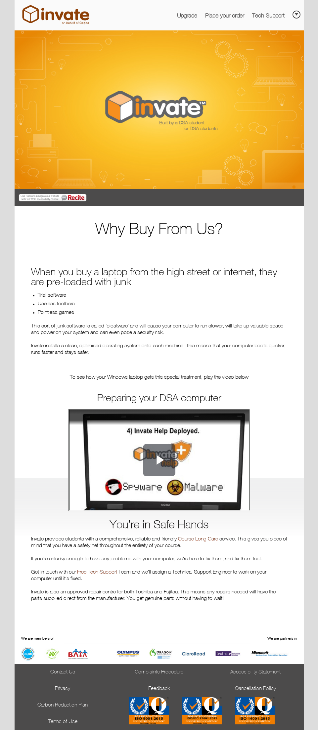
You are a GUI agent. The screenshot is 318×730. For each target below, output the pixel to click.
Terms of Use (62, 721)
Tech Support (268, 16)
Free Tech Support (97, 572)
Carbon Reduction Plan (62, 705)
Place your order (224, 16)
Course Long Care (198, 539)
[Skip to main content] (297, 12)
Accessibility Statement (255, 672)
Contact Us (62, 672)
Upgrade (187, 16)
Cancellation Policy (255, 688)
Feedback (159, 688)
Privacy (62, 688)
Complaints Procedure (159, 672)
